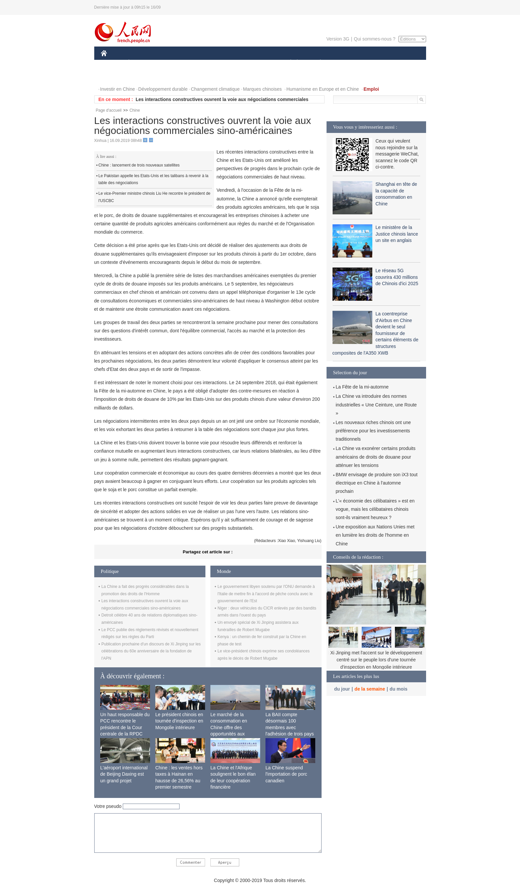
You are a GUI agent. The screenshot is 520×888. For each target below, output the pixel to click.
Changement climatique (215, 89)
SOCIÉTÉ (288, 62)
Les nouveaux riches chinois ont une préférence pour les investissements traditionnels (373, 431)
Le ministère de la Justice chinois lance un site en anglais (397, 234)
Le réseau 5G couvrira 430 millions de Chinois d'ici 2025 (397, 277)
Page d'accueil (109, 110)
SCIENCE (228, 62)
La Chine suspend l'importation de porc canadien (286, 774)
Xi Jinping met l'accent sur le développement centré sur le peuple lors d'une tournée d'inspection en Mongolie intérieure (376, 660)
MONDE (171, 62)
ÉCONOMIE (141, 62)
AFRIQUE (199, 62)
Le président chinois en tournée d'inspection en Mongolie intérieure (179, 721)
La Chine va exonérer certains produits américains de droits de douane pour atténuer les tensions (375, 457)
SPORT (343, 62)
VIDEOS (141, 76)
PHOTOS (114, 76)
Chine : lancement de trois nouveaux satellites (139, 165)
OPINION (403, 62)
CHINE (112, 62)
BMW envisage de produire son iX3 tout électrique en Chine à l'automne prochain (377, 483)
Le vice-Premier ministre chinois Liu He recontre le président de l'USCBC (154, 197)
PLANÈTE (317, 62)
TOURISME (372, 62)
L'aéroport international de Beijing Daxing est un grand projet (124, 774)
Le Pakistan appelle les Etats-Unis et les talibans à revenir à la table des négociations (154, 179)
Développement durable (163, 89)
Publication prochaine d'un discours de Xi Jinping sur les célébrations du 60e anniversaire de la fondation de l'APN (151, 651)
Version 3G (337, 39)
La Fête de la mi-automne (362, 386)
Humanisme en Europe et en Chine (322, 89)
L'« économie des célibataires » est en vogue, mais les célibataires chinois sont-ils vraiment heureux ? (375, 509)
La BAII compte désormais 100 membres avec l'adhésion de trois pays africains (289, 727)
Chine (134, 110)
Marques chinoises (262, 89)
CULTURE (258, 62)
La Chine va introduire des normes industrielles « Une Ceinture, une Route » (376, 404)
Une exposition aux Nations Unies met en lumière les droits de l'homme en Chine (375, 535)
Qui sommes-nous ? (374, 39)
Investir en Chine (117, 89)
